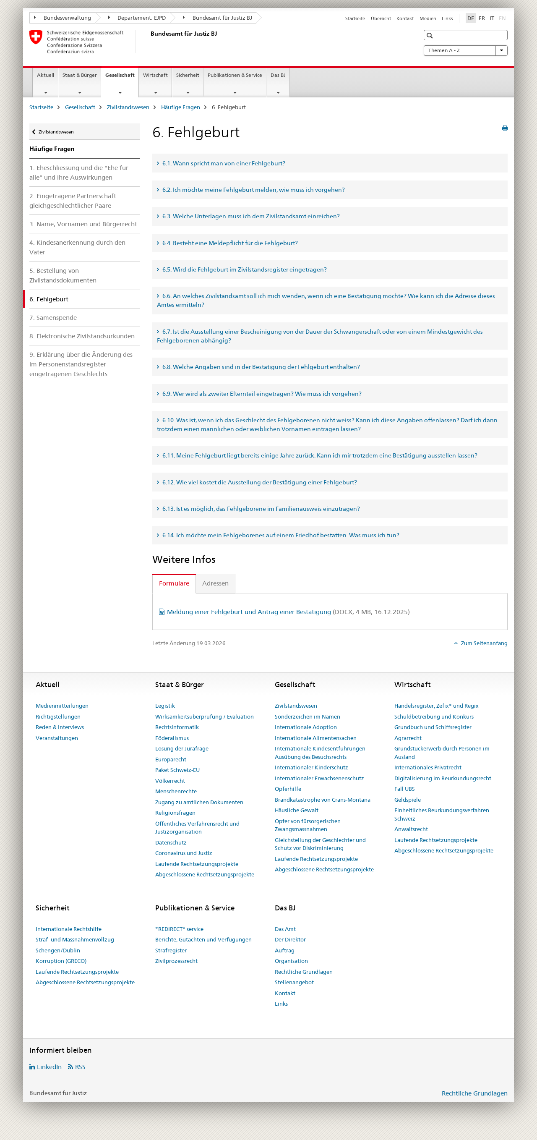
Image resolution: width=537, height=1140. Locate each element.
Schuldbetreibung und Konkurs (434, 716)
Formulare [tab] (174, 583)
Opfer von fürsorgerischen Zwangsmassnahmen (308, 825)
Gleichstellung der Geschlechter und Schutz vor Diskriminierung (320, 844)
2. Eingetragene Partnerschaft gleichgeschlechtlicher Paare (72, 200)
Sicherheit (187, 75)
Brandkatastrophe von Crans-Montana (322, 799)
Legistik (165, 705)
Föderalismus (172, 738)
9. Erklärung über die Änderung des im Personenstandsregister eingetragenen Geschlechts (81, 364)
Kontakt (405, 18)
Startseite (355, 18)
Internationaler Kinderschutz (311, 767)
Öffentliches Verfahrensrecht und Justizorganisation (197, 827)
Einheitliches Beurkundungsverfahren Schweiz (441, 814)
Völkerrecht (170, 780)
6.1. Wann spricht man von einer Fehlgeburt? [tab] (223, 163)
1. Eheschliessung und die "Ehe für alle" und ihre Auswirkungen (78, 172)
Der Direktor (290, 939)
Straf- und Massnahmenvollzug (75, 939)
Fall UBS (404, 788)
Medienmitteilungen (62, 705)
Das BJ (278, 75)
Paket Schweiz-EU (177, 769)
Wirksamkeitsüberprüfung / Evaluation (204, 716)
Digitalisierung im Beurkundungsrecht (442, 778)
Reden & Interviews (60, 727)
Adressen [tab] (215, 583)
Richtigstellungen (58, 716)
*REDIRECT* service (179, 929)
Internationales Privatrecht (427, 767)
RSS (80, 1067)
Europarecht (170, 759)
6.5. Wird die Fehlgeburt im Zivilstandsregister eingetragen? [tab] (244, 269)
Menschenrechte (176, 791)
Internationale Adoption (306, 727)
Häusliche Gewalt (296, 810)
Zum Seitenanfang (484, 643)
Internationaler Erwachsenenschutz (319, 778)
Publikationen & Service (235, 75)
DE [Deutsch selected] (470, 18)
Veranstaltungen (57, 738)
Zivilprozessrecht (176, 960)
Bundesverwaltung (62, 18)
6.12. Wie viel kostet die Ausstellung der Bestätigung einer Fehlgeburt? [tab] (259, 482)
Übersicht (381, 18)
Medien (428, 18)
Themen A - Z (465, 50)
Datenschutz (171, 842)
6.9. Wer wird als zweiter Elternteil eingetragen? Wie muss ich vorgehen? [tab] (261, 393)
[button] (430, 35)
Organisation (291, 960)
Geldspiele (407, 799)
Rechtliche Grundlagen (304, 971)
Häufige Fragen (180, 107)
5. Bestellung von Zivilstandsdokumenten (62, 275)
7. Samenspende (53, 318)
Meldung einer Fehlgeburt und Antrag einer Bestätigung (288, 612)
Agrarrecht (408, 738)
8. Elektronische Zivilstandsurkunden (82, 336)
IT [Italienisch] (492, 18)
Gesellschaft (121, 77)
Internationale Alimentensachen (316, 738)
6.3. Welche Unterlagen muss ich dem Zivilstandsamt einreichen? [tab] (250, 216)
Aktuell (45, 75)
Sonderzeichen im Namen (307, 716)
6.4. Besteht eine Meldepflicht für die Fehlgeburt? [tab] (229, 243)
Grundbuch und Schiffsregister (433, 727)
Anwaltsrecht (411, 829)
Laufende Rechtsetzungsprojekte (196, 863)
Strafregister (171, 950)
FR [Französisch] (482, 18)
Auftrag (285, 950)
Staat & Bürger (80, 75)
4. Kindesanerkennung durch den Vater (77, 247)
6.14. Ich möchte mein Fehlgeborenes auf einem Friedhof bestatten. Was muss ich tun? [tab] (280, 535)
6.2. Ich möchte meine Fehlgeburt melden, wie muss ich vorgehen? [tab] (253, 189)
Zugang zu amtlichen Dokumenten (199, 802)
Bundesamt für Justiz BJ (217, 18)
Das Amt (285, 929)
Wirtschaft (155, 75)
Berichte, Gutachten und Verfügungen (203, 939)
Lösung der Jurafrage (182, 748)
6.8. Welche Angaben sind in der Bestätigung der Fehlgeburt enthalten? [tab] (260, 366)
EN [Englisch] (503, 17)
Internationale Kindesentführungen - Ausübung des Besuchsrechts (321, 752)
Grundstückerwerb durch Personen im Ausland (442, 752)
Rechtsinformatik (177, 727)
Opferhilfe (288, 788)
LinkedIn (49, 1067)
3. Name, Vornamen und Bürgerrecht (83, 224)
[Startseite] (148, 41)
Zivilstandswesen (128, 107)
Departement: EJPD (137, 18)
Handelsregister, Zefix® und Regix (436, 705)
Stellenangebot (294, 982)
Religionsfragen (175, 812)
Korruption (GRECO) (61, 960)
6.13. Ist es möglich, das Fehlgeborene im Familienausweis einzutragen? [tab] (260, 508)
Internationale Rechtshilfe (69, 929)
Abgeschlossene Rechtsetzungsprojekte (204, 874)
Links (447, 18)
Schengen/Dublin (58, 950)
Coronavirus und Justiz (183, 853)
